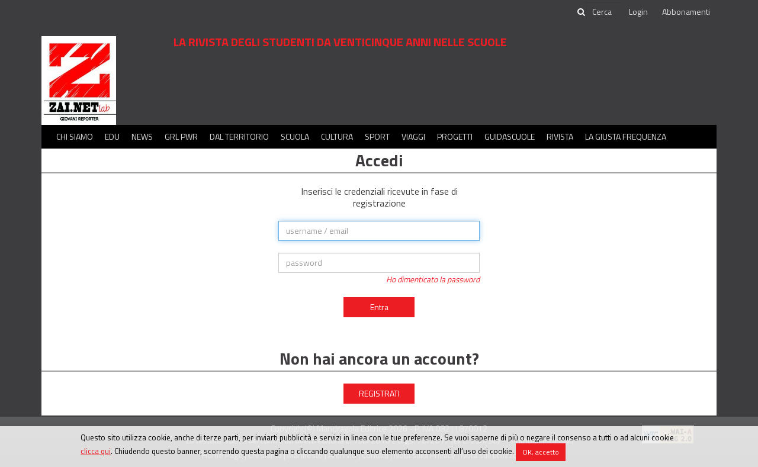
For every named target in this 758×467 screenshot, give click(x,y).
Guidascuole (509, 136)
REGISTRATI (379, 393)
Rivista (560, 136)
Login (638, 11)
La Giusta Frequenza (625, 136)
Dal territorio (239, 136)
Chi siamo (74, 136)
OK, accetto (540, 452)
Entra (379, 307)
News (142, 136)
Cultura (337, 136)
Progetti (455, 136)
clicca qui (96, 451)
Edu (112, 136)
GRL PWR (181, 136)
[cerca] (603, 11)
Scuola (295, 136)
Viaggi (413, 136)
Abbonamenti (686, 11)
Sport (377, 136)
